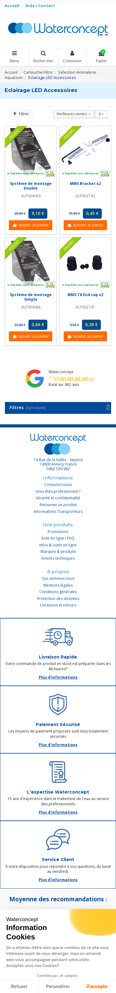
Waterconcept (61, 371)
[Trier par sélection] (74, 114)
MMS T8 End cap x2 (85, 294)
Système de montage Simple (31, 297)
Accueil (12, 5)
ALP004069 (31, 196)
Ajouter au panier (30, 225)
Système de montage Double (31, 185)
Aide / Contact (40, 5)
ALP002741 (85, 307)
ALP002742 (85, 196)
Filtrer (21, 113)
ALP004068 (31, 307)
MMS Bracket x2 (85, 183)
